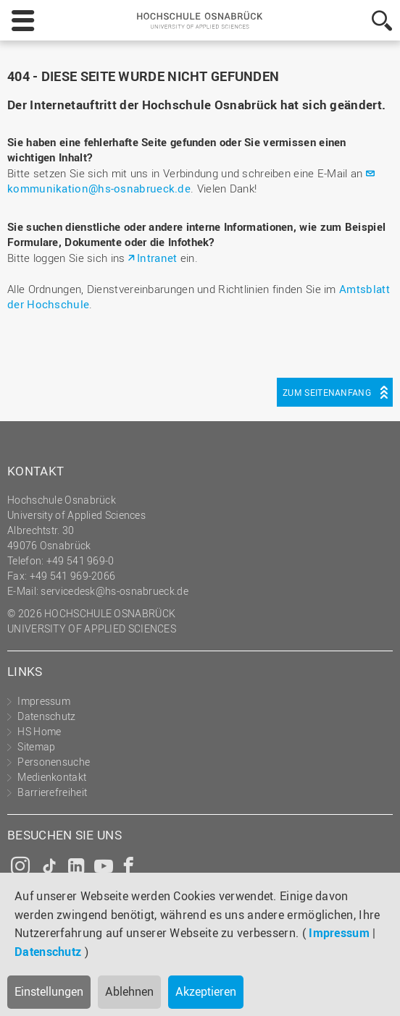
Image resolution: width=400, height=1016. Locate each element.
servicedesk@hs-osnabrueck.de (114, 591)
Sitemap (36, 746)
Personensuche (53, 762)
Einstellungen (48, 991)
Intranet (157, 257)
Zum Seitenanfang (327, 392)
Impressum (339, 933)
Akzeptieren (205, 991)
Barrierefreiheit (52, 792)
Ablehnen (129, 991)
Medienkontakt (51, 777)
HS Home (39, 731)
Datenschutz (47, 952)
